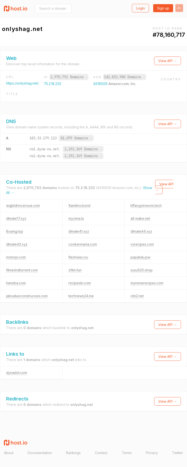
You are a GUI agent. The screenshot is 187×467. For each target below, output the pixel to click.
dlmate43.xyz (17, 244)
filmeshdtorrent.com (22, 270)
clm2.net (137, 296)
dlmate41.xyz (78, 231)
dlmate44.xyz (141, 231)
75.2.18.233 (52, 84)
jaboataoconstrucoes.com (27, 296)
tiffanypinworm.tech (146, 205)
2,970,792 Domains (68, 77)
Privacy (152, 453)
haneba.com (16, 283)
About (8, 453)
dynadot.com (16, 373)
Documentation (40, 453)
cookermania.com (82, 244)
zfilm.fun (75, 270)
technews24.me (81, 296)
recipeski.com (79, 283)
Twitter (177, 453)
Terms (127, 453)
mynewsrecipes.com (147, 283)
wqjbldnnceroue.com (23, 205)
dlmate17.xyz (16, 218)
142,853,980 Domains (124, 77)
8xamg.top (14, 231)
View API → (167, 61)
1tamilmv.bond (79, 205)
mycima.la (76, 218)
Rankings (73, 453)
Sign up (163, 8)
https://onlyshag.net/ (22, 83)
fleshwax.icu (78, 257)
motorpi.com (16, 257)
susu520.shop (142, 270)
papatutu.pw (140, 257)
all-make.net (140, 218)
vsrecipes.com (142, 244)
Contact (101, 453)
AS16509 (100, 84)
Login (140, 8)
